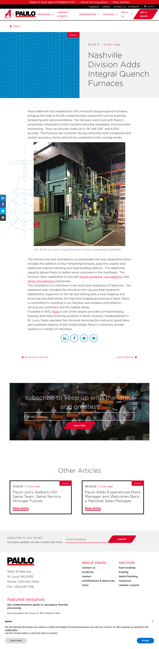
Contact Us (119, 6)
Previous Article (37, 362)
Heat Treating (127, 572)
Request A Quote (129, 590)
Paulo (56, 317)
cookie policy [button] (11, 630)
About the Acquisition (93, 2)
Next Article (126, 362)
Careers (106, 6)
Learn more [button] (16, 640)
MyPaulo (94, 6)
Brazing (123, 577)
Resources (125, 585)
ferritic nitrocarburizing (50, 286)
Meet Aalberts (123, 2)
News (85, 590)
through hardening (92, 282)
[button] (152, 621)
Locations (133, 6)
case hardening (116, 282)
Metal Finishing (128, 581)
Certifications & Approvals (98, 585)
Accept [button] (145, 640)
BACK (15, 28)
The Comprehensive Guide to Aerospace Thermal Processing (37, 611)
